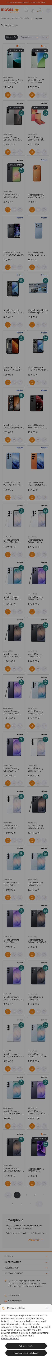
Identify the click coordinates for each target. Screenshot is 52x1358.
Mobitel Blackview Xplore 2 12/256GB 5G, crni (13, 369)
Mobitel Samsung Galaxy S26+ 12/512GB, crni (35, 655)
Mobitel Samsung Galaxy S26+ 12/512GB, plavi (11, 884)
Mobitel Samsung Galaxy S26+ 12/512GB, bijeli (11, 826)
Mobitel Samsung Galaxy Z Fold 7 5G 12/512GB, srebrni (11, 138)
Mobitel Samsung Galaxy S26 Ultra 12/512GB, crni (11, 655)
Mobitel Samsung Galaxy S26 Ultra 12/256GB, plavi (35, 712)
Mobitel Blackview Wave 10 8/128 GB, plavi (12, 484)
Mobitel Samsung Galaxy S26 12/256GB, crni (38, 941)
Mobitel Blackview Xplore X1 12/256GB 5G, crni (12, 311)
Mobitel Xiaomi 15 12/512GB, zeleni (36, 81)
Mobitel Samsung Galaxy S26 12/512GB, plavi (38, 1055)
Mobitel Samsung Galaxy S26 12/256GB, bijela (13, 1055)
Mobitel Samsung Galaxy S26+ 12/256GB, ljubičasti (12, 941)
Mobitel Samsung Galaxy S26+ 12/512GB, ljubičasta (12, 769)
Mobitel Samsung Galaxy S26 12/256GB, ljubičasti (13, 998)
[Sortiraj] (29, 37)
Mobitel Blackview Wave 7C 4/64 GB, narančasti (36, 196)
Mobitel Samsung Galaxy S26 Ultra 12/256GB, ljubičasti (12, 712)
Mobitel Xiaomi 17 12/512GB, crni (36, 1170)
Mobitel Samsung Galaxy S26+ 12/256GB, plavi (35, 884)
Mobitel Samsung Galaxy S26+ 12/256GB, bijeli (35, 769)
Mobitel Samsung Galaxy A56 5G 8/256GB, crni (11, 195)
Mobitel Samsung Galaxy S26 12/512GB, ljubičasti (38, 1112)
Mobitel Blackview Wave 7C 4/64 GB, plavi (36, 254)
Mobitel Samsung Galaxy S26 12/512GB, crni (13, 1169)
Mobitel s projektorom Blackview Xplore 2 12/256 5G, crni (38, 311)
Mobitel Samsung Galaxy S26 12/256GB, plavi (13, 1112)
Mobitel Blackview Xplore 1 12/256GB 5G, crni (38, 369)
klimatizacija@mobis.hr (34, 1306)
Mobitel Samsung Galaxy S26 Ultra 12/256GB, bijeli (35, 541)
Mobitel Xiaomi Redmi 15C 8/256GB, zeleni (13, 81)
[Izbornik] (48, 10)
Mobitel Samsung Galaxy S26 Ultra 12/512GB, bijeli (11, 541)
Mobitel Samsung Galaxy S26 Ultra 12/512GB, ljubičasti (36, 598)
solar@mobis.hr (34, 1309)
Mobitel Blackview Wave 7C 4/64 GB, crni (13, 254)
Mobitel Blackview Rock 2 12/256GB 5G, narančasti (13, 426)
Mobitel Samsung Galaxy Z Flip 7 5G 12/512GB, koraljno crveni (36, 138)
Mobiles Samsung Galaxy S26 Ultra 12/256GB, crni (35, 826)
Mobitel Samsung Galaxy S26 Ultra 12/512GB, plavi (11, 598)
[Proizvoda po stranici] (45, 37)
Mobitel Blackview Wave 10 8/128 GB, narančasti (36, 484)
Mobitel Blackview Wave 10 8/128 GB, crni (36, 426)
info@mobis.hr (15, 1301)
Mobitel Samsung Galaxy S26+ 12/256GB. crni (35, 998)
